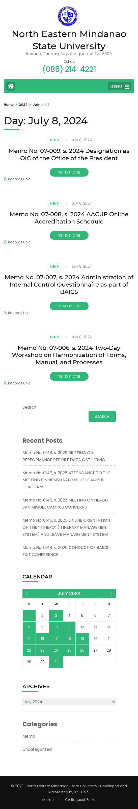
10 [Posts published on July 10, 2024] (56, 627)
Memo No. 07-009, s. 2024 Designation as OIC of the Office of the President (69, 154)
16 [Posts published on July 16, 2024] (42, 638)
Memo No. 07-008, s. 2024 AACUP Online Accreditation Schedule (69, 218)
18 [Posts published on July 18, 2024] (69, 638)
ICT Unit (81, 792)
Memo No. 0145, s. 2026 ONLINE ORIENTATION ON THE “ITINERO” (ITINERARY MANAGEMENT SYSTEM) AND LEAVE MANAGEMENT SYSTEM (66, 527)
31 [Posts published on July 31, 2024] (56, 661)
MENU (119, 87)
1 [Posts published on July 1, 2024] (29, 615)
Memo (54, 140)
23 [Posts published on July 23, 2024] (42, 650)
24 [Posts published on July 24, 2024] (56, 650)
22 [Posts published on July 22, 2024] (29, 650)
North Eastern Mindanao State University (61, 786)
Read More (69, 172)
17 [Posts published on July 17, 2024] (56, 638)
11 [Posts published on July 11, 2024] (69, 627)
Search (29, 407)
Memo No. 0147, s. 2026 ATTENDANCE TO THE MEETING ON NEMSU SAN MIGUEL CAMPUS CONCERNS (66, 480)
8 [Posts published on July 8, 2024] (29, 627)
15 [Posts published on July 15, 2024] (29, 638)
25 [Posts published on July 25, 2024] (69, 650)
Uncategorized (37, 749)
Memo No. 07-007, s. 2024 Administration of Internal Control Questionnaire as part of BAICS (69, 284)
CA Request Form (80, 799)
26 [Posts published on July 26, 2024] (82, 650)
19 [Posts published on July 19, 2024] (82, 638)
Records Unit (19, 179)
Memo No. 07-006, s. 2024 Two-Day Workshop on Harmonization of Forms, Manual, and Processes (69, 355)
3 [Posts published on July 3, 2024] (56, 615)
